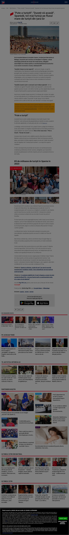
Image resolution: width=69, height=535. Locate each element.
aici (6, 520)
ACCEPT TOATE (63, 518)
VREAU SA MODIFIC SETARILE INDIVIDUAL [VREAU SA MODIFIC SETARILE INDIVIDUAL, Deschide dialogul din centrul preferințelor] (62, 522)
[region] (34, 521)
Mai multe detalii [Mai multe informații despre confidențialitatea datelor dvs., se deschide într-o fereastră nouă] (34, 514)
